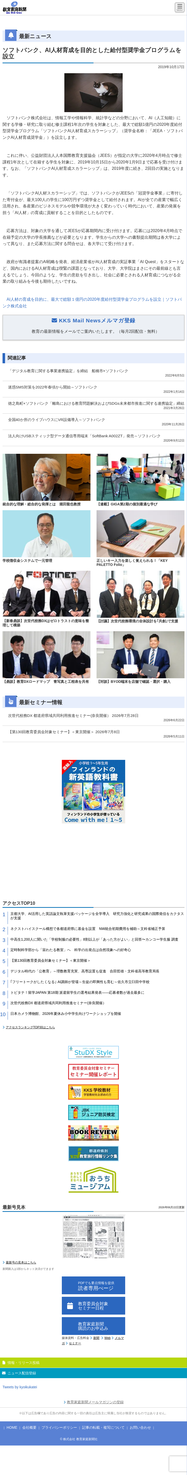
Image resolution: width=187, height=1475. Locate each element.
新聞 (96, 1338)
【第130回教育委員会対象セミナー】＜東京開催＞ (50, 960)
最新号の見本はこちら (21, 1262)
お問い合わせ (140, 1427)
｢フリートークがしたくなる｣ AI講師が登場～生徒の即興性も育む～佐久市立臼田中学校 (79, 982)
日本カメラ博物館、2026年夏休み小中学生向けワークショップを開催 (65, 1014)
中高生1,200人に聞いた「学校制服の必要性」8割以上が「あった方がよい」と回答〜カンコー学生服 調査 (94, 939)
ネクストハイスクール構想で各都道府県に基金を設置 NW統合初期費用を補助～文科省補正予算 (87, 929)
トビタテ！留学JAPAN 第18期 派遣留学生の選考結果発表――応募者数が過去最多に (77, 992)
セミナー (75, 1343)
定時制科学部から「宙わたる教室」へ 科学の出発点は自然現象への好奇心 (70, 950)
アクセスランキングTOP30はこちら (30, 1027)
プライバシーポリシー (59, 1427)
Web (107, 1338)
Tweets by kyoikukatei (20, 1387)
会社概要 (29, 1427)
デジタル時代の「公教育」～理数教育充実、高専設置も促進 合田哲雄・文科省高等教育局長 (84, 971)
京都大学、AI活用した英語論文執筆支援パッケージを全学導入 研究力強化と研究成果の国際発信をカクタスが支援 (97, 916)
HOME (12, 1427)
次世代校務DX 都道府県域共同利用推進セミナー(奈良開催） (58, 1003)
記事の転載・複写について (103, 1427)
